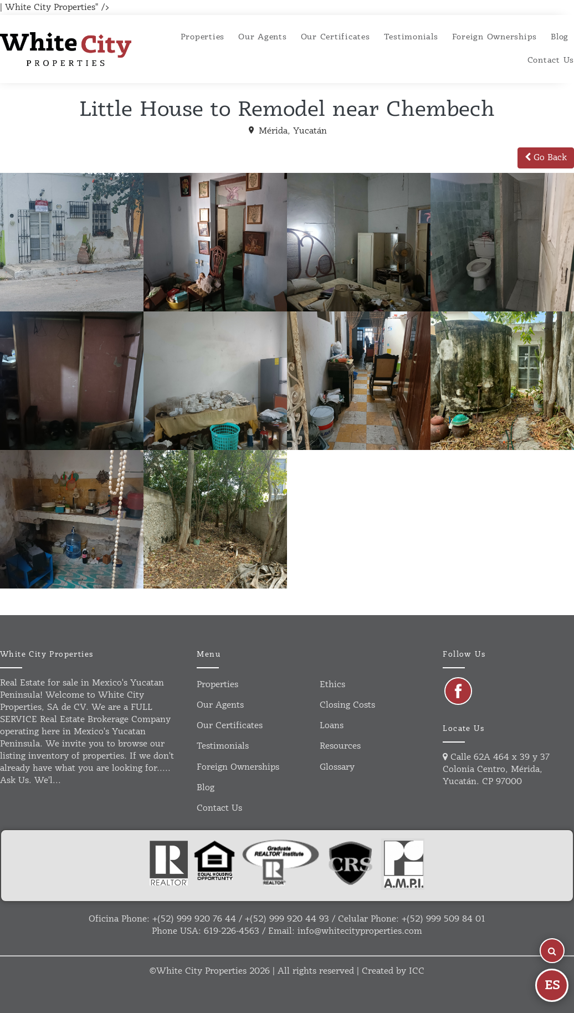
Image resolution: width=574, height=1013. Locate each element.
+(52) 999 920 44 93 (287, 919)
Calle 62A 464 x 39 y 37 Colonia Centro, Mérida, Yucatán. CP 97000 (496, 769)
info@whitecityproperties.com (360, 931)
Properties (203, 37)
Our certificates (335, 37)
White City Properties (201, 971)
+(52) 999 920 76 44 (194, 919)
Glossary (337, 767)
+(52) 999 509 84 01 (443, 919)
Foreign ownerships (494, 37)
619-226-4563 (231, 931)
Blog (559, 37)
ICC (416, 971)
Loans (332, 725)
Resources (340, 746)
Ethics (332, 684)
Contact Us (551, 60)
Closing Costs (347, 705)
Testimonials (411, 37)
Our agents (262, 37)
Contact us (219, 808)
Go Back (546, 157)
